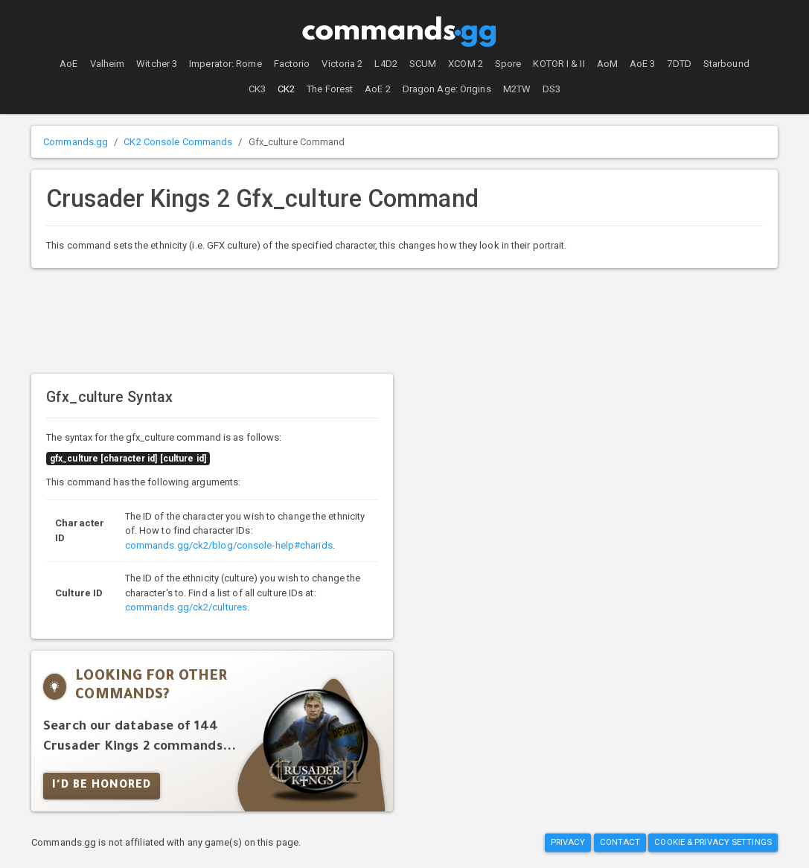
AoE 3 (643, 63)
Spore (508, 63)
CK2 (286, 89)
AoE (68, 63)
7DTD (679, 63)
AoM (607, 63)
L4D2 (385, 63)
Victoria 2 (342, 63)
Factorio (292, 63)
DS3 (551, 89)
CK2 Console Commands (178, 141)
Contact (620, 842)
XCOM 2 (465, 63)
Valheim (107, 63)
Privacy (568, 842)
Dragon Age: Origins (447, 89)
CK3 (257, 89)
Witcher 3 (156, 63)
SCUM (422, 63)
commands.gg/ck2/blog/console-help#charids (229, 545)
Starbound (726, 63)
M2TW (517, 89)
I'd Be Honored (101, 786)
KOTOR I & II (558, 63)
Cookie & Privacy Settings (713, 842)
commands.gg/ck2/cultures (186, 607)
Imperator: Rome (225, 63)
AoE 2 (378, 89)
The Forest (330, 89)
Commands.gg (75, 141)
